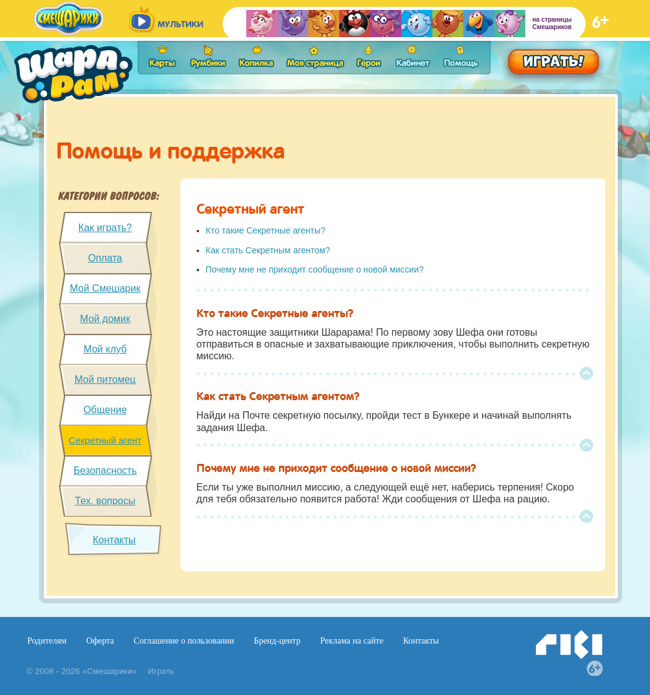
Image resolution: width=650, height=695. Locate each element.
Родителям (46, 640)
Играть (161, 671)
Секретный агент (105, 440)
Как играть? (104, 227)
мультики (180, 24)
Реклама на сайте (351, 640)
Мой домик (105, 318)
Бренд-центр (277, 640)
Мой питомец (105, 379)
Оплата (105, 258)
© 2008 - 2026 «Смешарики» (82, 671)
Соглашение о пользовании (184, 640)
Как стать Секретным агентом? (268, 250)
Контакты (113, 540)
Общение (105, 409)
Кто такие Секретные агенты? (266, 230)
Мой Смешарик (105, 288)
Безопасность (104, 470)
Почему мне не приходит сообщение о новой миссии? (315, 269)
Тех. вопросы (105, 501)
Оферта (100, 640)
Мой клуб (105, 349)
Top (586, 373)
